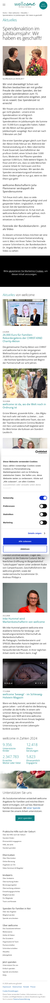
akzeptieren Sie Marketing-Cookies (26, 271)
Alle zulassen (25, 541)
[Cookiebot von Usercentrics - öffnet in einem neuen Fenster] (35, 452)
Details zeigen (34, 533)
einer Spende (33, 808)
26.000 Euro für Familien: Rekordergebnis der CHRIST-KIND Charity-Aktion (22, 338)
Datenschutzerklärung (21, 999)
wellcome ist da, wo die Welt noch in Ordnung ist (24, 406)
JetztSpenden (43, 5)
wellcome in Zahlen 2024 (20, 738)
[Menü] (4, 4)
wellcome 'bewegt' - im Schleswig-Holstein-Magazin (23, 696)
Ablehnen (24, 549)
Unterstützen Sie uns (17, 792)
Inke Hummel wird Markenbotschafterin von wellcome (24, 620)
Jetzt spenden (25, 818)
